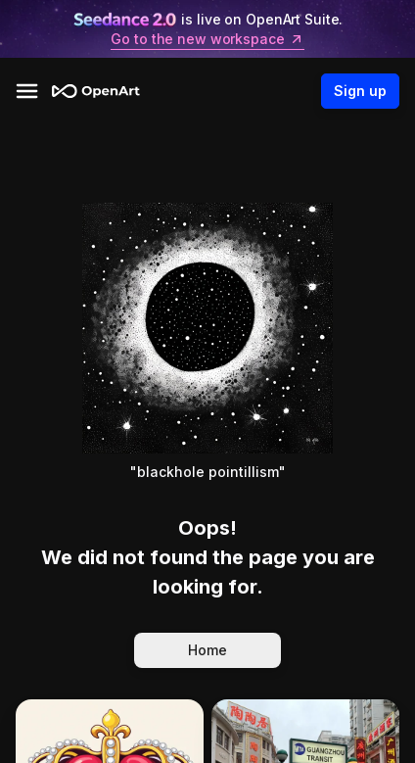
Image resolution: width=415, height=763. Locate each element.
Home (207, 650)
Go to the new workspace (207, 39)
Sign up (360, 91)
